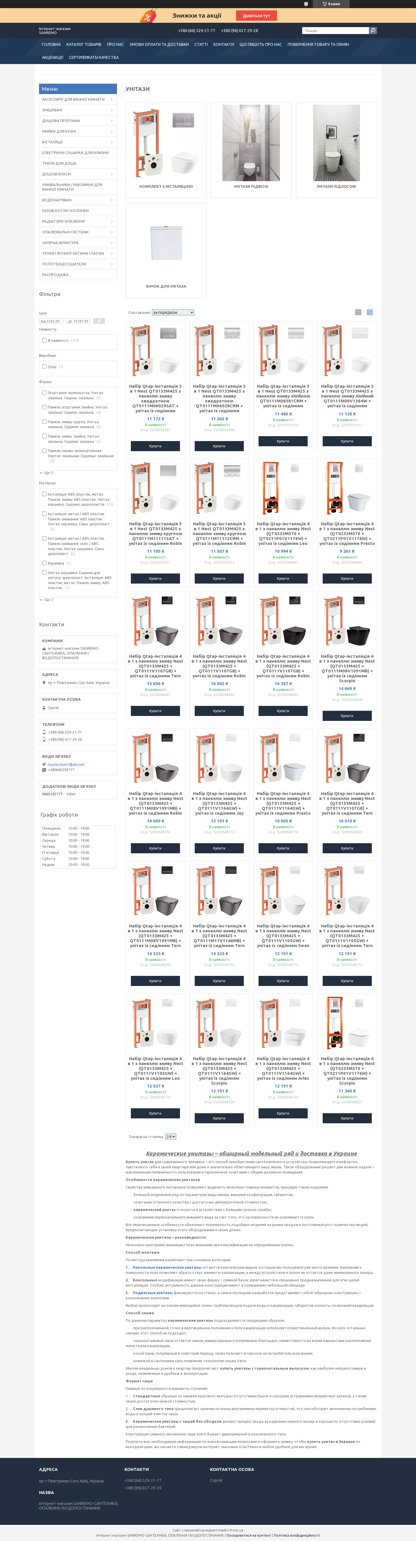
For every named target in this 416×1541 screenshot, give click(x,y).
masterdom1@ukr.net (66, 764)
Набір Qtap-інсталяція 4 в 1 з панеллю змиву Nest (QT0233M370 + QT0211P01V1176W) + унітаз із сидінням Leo (283, 533)
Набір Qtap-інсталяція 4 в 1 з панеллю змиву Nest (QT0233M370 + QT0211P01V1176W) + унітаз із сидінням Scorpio (347, 1071)
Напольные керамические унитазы (167, 1267)
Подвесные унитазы (153, 1293)
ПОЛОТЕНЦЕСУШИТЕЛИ (64, 264)
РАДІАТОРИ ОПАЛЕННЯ (63, 221)
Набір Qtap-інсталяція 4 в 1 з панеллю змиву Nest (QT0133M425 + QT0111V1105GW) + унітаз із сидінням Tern (347, 935)
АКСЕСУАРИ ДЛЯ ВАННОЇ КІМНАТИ (73, 99)
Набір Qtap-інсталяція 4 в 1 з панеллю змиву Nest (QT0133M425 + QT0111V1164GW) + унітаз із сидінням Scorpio (219, 1071)
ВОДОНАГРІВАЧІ (56, 200)
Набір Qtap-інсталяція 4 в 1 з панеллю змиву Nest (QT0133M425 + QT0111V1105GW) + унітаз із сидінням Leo (155, 1068)
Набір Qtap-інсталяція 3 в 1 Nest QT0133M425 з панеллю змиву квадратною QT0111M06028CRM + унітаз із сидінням (219, 398)
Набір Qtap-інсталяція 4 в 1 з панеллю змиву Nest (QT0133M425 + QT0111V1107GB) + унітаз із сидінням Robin (219, 666)
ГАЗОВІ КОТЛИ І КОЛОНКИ (65, 211)
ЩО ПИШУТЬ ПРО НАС (261, 44)
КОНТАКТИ (223, 44)
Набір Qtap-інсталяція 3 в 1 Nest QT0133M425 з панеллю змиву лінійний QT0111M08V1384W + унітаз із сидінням (347, 396)
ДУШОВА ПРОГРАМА (61, 121)
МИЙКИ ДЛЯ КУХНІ (59, 131)
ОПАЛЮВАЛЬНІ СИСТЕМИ (65, 232)
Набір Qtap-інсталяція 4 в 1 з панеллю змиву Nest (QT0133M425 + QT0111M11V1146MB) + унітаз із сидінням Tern (219, 935)
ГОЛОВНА (51, 44)
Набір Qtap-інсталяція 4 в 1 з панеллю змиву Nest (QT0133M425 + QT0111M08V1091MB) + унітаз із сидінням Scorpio (347, 668)
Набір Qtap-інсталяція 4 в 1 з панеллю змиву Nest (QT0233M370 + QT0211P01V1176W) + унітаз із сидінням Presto (347, 533)
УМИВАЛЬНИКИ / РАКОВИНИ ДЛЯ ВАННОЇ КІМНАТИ (72, 187)
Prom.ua (236, 1530)
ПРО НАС (115, 44)
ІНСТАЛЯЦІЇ (52, 142)
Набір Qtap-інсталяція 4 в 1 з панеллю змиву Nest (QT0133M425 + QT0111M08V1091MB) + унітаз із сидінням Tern (155, 935)
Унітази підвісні (251, 186)
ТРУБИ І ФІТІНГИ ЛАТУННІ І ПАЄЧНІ (73, 253)
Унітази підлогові (336, 186)
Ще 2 (48, 472)
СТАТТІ (201, 44)
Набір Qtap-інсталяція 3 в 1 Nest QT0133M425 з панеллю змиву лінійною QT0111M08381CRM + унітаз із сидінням (283, 396)
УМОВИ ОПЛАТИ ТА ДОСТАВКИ (159, 44)
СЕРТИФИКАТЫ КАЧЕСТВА (94, 57)
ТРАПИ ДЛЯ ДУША (59, 163)
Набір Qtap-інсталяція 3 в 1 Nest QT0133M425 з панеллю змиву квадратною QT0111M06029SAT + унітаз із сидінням (155, 398)
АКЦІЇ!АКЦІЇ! (52, 57)
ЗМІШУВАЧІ (52, 110)
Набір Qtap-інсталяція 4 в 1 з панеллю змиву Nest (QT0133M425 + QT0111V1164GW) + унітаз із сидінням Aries (283, 1068)
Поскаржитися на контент (249, 1535)
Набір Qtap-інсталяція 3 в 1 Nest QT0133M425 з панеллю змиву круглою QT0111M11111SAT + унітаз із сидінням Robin (155, 533)
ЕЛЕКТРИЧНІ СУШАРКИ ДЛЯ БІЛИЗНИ (75, 153)
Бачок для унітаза (166, 286)
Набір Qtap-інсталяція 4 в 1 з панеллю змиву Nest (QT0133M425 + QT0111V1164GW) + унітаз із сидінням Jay (219, 803)
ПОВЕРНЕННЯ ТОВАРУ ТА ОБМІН (318, 44)
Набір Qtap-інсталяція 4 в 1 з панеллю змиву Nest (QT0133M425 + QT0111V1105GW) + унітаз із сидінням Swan (283, 935)
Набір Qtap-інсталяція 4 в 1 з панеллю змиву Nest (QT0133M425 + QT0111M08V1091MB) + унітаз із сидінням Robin (155, 803)
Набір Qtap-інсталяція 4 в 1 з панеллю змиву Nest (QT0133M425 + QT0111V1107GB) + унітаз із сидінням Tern (155, 666)
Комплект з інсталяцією (166, 186)
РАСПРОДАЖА (55, 275)
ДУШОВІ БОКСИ (56, 174)
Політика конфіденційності (297, 1535)
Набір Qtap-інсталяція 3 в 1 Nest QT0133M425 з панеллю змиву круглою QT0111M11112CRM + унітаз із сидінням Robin (219, 533)
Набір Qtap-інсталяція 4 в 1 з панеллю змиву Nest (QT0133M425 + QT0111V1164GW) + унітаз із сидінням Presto (283, 803)
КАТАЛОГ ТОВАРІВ (83, 44)
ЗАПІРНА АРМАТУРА (60, 243)
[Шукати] (373, 30)
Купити (155, 446)
